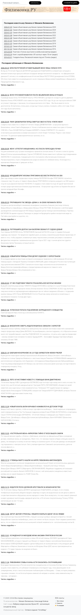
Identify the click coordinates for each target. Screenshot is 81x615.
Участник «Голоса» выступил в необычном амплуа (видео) (30, 52)
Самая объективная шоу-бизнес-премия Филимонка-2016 (30, 49)
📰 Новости (58, 603)
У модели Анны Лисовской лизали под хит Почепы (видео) (30, 57)
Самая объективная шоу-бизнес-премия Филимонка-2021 (30, 38)
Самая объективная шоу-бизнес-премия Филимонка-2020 (30, 41)
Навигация (70, 3)
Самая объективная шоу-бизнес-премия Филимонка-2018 (30, 46)
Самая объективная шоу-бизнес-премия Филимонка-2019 (30, 44)
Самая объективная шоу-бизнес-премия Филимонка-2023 (30, 33)
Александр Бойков (41, 601)
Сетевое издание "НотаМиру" (36, 610)
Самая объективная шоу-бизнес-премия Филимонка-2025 (30, 27)
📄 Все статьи (59, 601)
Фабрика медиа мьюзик (22, 604)
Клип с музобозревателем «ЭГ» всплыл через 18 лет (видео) (31, 55)
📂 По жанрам (59, 605)
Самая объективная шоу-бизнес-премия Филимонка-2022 (30, 35)
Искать (35, 3)
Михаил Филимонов (26, 601)
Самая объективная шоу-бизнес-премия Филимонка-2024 (30, 30)
